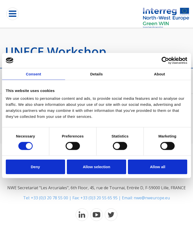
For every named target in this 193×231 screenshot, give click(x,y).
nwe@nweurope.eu (152, 198)
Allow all (157, 167)
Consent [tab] (33, 74)
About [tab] (159, 74)
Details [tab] (96, 74)
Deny (35, 167)
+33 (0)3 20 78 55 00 (49, 198)
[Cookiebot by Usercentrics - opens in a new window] (165, 60)
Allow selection (96, 167)
